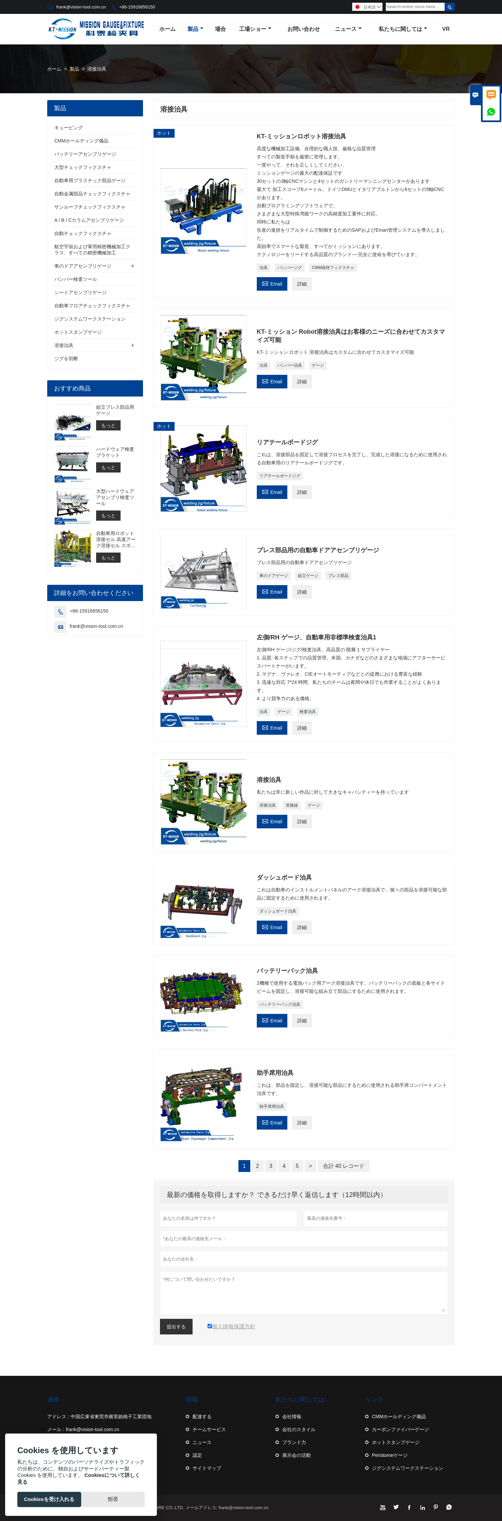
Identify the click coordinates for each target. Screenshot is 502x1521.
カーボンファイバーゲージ (400, 1429)
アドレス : (58, 1416)
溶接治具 (267, 805)
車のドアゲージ (273, 575)
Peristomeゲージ (390, 1455)
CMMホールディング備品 (81, 140)
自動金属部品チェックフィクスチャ (92, 193)
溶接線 (292, 805)
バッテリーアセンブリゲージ (85, 154)
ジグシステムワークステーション (90, 319)
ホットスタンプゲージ (78, 332)
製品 (195, 29)
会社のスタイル (299, 1429)
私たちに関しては (403, 29)
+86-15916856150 (137, 6)
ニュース (348, 29)
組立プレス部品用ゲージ (115, 410)
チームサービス (209, 1429)
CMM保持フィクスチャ (333, 267)
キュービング (68, 127)
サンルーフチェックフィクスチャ (90, 207)
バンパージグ (289, 267)
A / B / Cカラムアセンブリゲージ (89, 220)
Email (272, 283)
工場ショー (255, 29)
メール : (55, 1429)
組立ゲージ (308, 575)
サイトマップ (207, 1468)
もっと (108, 425)
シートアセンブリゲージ (80, 292)
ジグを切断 (66, 358)
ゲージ (318, 365)
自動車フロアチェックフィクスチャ (92, 305)
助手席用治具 (271, 1106)
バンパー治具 (289, 365)
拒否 (113, 1499)
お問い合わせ (303, 29)
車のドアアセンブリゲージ (82, 266)
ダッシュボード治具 (277, 911)
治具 (263, 267)
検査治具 (308, 711)
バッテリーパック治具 (279, 1004)
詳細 (302, 284)
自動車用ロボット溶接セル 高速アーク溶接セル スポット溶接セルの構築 (116, 539)
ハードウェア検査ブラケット (115, 452)
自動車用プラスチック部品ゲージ (90, 180)
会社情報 (291, 1416)
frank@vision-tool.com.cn (81, 6)
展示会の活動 (296, 1455)
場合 (220, 29)
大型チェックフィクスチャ (82, 167)
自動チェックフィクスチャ (82, 233)
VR (446, 29)
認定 (197, 1455)
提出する (176, 1326)
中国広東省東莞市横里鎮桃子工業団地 (111, 1416)
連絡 (53, 1399)
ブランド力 (294, 1442)
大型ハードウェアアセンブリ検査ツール (115, 497)
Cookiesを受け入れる (49, 1499)
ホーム (167, 29)
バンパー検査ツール (75, 279)
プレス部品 (338, 575)
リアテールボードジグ (279, 476)
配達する (202, 1416)
